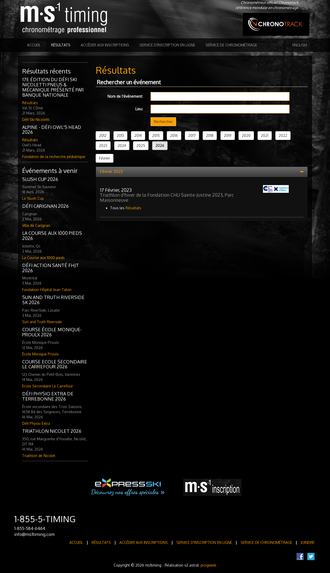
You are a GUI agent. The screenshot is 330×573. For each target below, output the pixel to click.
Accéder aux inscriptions (105, 45)
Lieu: (139, 109)
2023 (103, 145)
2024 (122, 145)
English (299, 45)
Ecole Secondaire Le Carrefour (47, 386)
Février (104, 158)
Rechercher (163, 121)
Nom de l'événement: (125, 96)
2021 (264, 135)
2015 (156, 135)
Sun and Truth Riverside (42, 322)
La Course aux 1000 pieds (43, 257)
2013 (120, 135)
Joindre (308, 542)
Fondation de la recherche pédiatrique (53, 156)
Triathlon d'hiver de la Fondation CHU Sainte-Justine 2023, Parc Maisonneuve (167, 197)
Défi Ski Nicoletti (36, 119)
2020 (246, 135)
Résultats (60, 45)
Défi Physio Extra (36, 423)
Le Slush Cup (33, 198)
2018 (209, 135)
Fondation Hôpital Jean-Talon (46, 289)
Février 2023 (111, 171)
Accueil (34, 45)
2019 (228, 135)
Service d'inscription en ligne (167, 45)
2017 (192, 135)
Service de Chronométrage (231, 45)
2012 (102, 135)
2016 (174, 135)
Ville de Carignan (36, 225)
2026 (159, 145)
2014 (138, 135)
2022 (283, 135)
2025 (140, 145)
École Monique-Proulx (40, 354)
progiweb (208, 565)
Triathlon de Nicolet (38, 455)
